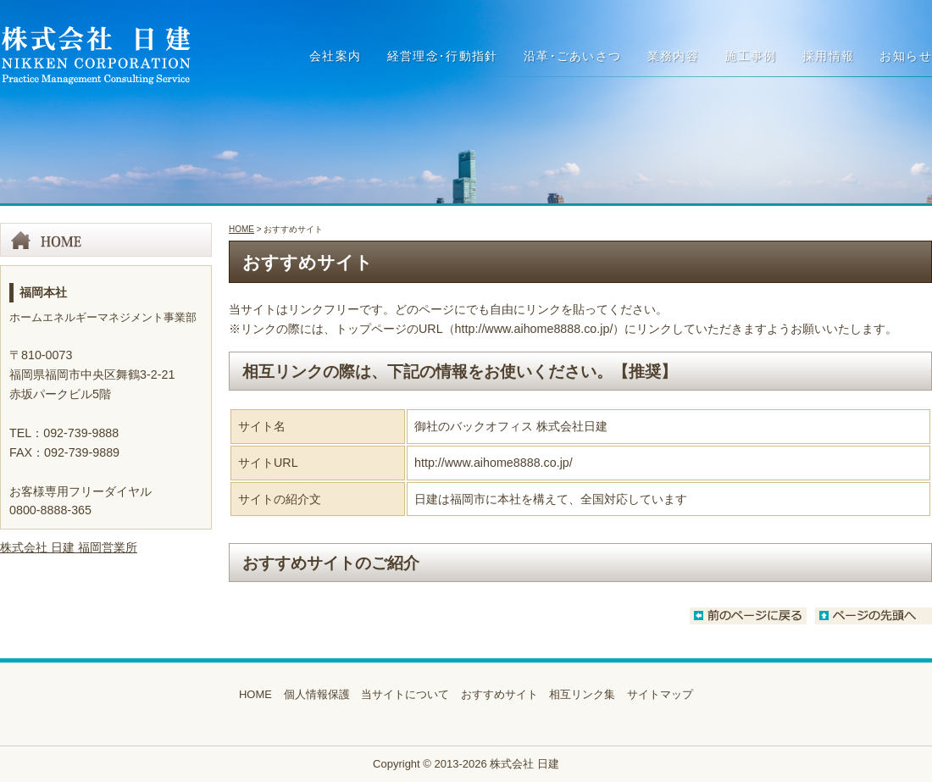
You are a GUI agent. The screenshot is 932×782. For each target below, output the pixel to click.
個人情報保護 (317, 694)
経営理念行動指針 (442, 56)
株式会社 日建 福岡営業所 (68, 547)
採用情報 (828, 56)
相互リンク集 (582, 694)
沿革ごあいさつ (573, 56)
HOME (241, 229)
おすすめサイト (499, 694)
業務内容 (673, 56)
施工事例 (750, 56)
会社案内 (335, 56)
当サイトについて (405, 694)
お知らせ (905, 56)
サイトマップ (660, 694)
